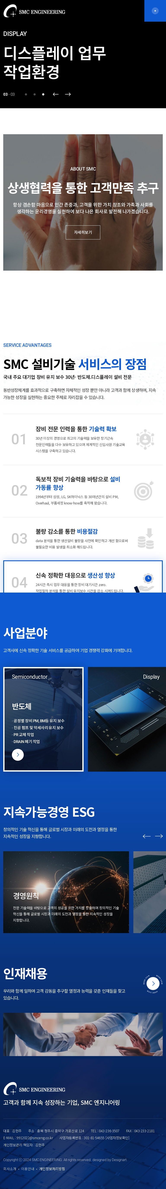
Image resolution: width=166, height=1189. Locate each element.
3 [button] (43, 94)
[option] (83, 54)
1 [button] (26, 94)
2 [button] (35, 94)
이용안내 (27, 1169)
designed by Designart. (110, 1160)
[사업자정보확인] (117, 1137)
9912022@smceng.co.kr (34, 1137)
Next (68, 94)
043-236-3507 (109, 1130)
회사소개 (9, 1169)
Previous (56, 94)
